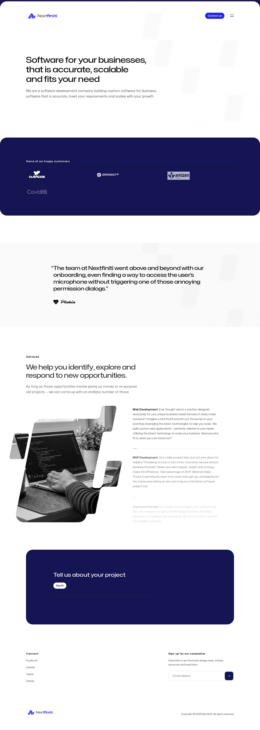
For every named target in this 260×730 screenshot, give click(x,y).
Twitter (30, 675)
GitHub (30, 682)
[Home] (42, 16)
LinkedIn (30, 668)
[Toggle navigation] (232, 16)
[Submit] (229, 676)
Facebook (32, 661)
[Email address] (201, 676)
